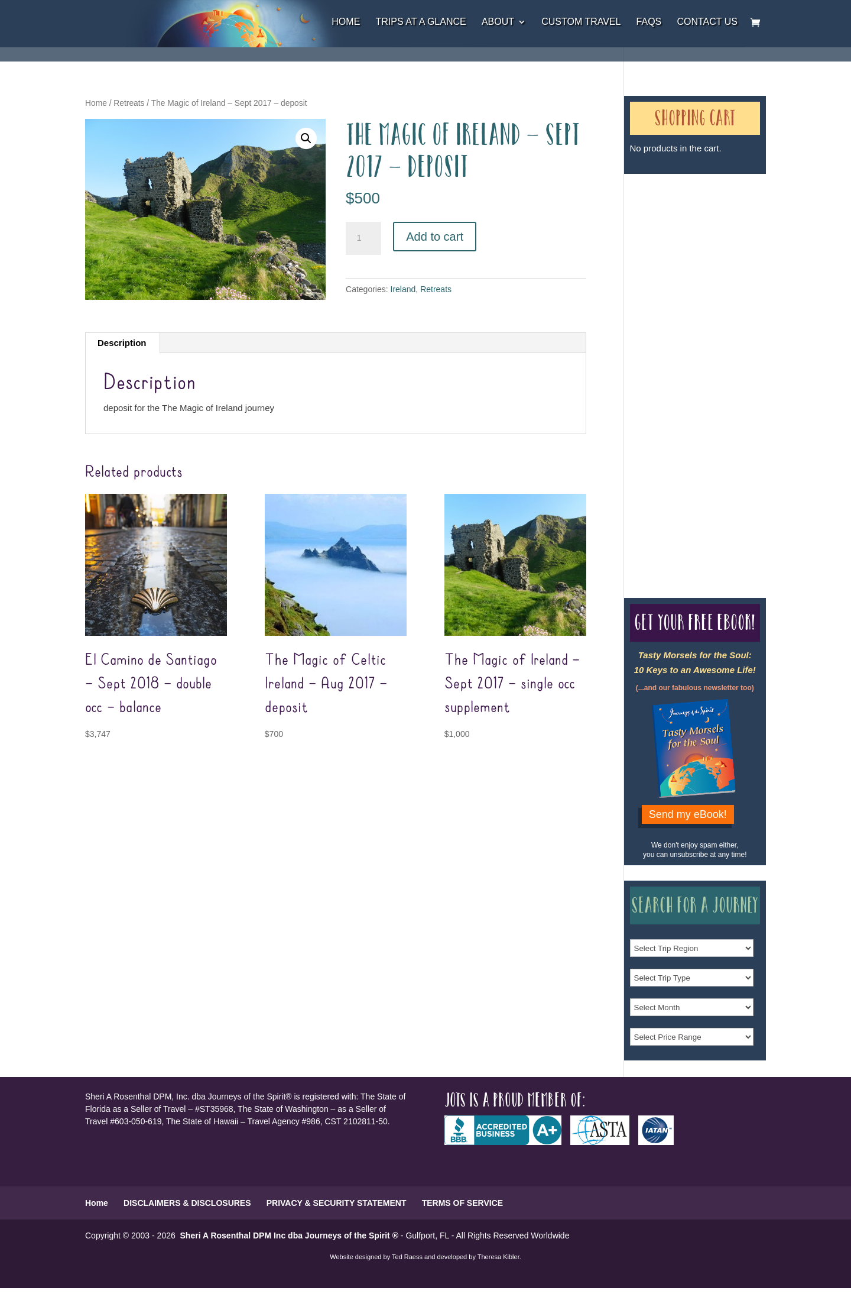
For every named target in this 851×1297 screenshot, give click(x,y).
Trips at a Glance (420, 22)
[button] (306, 138)
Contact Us (707, 22)
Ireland (403, 289)
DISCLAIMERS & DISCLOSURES (187, 1203)
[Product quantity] (363, 238)
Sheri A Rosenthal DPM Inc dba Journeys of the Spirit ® (289, 1235)
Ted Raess (407, 1256)
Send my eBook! (688, 814)
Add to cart (434, 236)
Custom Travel (581, 22)
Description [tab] (122, 343)
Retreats (128, 103)
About (498, 22)
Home (346, 22)
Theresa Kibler (498, 1256)
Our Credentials (673, 365)
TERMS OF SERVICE (462, 1203)
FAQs (649, 22)
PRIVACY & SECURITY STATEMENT (337, 1203)
